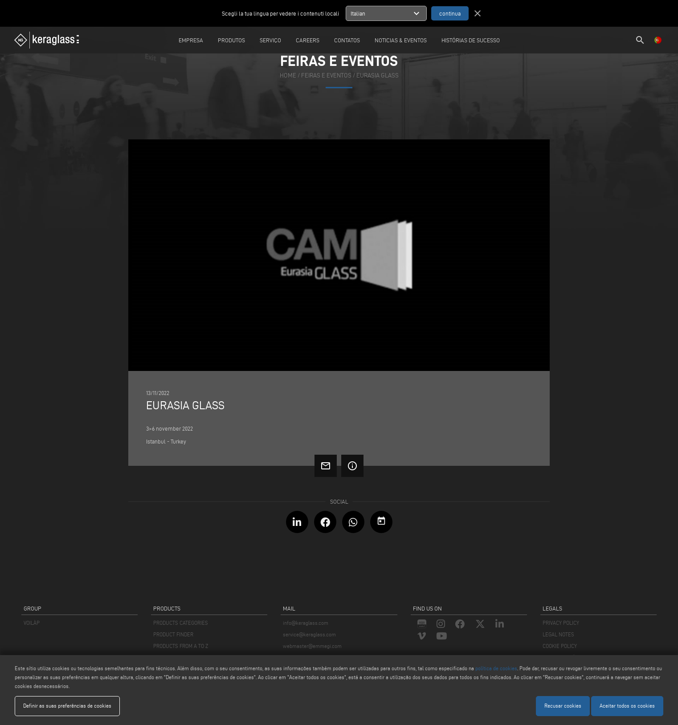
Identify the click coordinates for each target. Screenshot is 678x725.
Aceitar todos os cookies (627, 706)
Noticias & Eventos (401, 40)
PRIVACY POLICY (561, 623)
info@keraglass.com (305, 623)
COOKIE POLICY (560, 646)
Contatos (347, 40)
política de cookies (496, 668)
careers (307, 40)
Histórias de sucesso (470, 40)
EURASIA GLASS (377, 75)
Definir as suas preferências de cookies (67, 706)
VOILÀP (32, 623)
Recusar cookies (562, 706)
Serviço (270, 40)
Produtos (231, 40)
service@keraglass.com (309, 634)
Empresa (191, 40)
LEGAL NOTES (558, 634)
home (288, 75)
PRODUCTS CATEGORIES (180, 623)
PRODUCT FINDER (173, 634)
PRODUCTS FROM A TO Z (180, 646)
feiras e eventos (326, 75)
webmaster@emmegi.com (312, 646)
